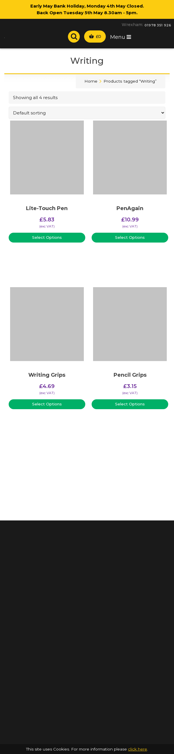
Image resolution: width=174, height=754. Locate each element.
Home (90, 81)
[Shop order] (87, 113)
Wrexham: (132, 24)
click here (137, 749)
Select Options (47, 237)
